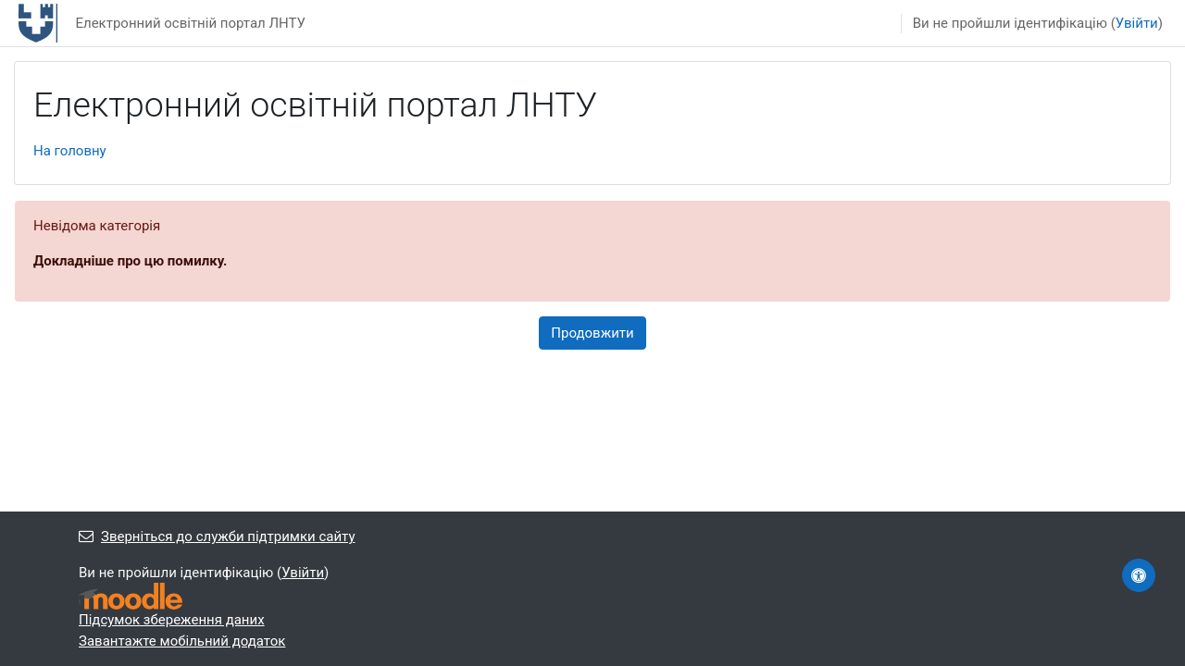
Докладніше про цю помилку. (130, 261)
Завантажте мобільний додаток (182, 641)
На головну (69, 150)
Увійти (1137, 23)
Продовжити (592, 333)
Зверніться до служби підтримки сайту (217, 536)
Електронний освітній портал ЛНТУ (190, 23)
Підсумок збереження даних (172, 619)
